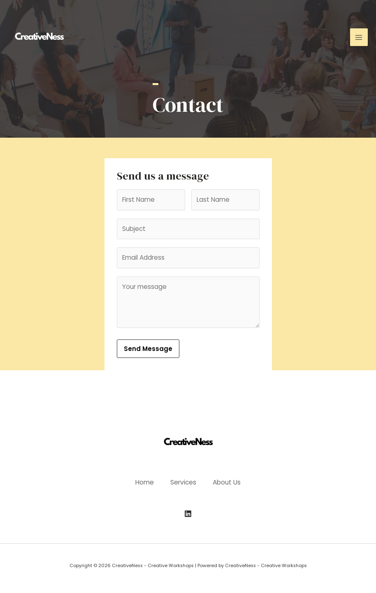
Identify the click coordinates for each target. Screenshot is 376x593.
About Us (227, 482)
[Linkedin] (188, 513)
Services (183, 482)
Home (144, 482)
